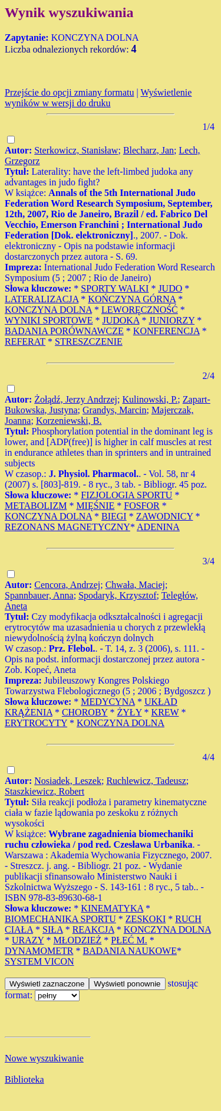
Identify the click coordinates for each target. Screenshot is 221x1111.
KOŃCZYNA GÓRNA (132, 299)
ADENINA (158, 527)
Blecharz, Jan (148, 150)
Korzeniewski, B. (69, 421)
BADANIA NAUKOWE (130, 951)
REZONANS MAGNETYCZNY (67, 527)
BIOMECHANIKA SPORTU (60, 919)
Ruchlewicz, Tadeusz (146, 781)
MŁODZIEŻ (78, 940)
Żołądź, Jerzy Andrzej (75, 399)
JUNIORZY (172, 320)
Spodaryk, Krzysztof (117, 595)
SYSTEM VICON (39, 961)
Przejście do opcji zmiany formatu (69, 92)
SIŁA (52, 929)
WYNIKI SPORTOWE (49, 320)
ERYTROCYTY (36, 723)
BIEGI (114, 516)
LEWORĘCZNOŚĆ (139, 310)
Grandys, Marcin (114, 410)
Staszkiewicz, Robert (44, 791)
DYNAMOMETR (39, 951)
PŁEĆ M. (129, 940)
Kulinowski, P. (150, 399)
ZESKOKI (146, 919)
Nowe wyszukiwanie (44, 1058)
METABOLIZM (36, 506)
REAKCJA (93, 929)
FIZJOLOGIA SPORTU (126, 495)
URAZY (28, 940)
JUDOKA (120, 320)
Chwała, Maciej (135, 585)
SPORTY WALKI (115, 288)
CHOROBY (85, 712)
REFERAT (25, 341)
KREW (165, 712)
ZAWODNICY (164, 516)
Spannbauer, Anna (39, 595)
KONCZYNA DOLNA (48, 310)
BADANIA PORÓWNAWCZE (64, 331)
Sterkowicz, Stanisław (76, 150)
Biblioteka (24, 1079)
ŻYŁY (129, 712)
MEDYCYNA (108, 702)
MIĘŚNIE (95, 506)
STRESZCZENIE (89, 341)
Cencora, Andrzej (67, 585)
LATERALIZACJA (41, 299)
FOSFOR (141, 506)
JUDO (170, 288)
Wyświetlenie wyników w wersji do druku (98, 97)
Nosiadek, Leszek (67, 781)
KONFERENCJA (166, 331)
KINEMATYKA (112, 908)
